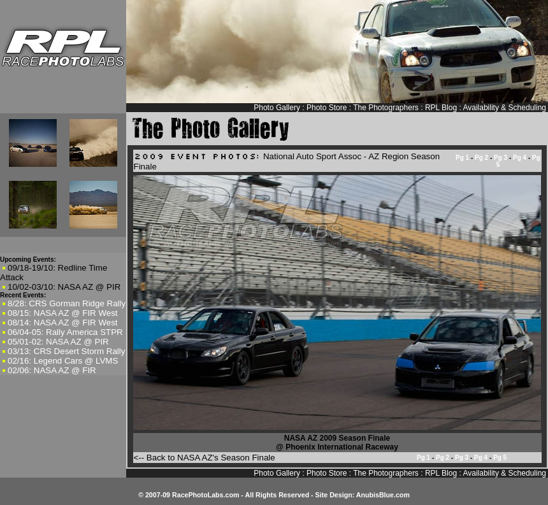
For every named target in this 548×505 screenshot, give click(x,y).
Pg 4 (519, 157)
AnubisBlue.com (383, 495)
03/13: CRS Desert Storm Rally (66, 351)
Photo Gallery (277, 107)
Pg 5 (500, 457)
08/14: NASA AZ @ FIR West (63, 322)
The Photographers (386, 107)
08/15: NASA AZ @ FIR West (63, 313)
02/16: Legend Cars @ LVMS (63, 361)
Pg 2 (481, 157)
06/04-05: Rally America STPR (65, 332)
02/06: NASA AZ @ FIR (52, 370)
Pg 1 (462, 157)
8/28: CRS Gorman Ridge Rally (67, 303)
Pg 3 (500, 157)
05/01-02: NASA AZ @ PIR (58, 341)
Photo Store (326, 107)
